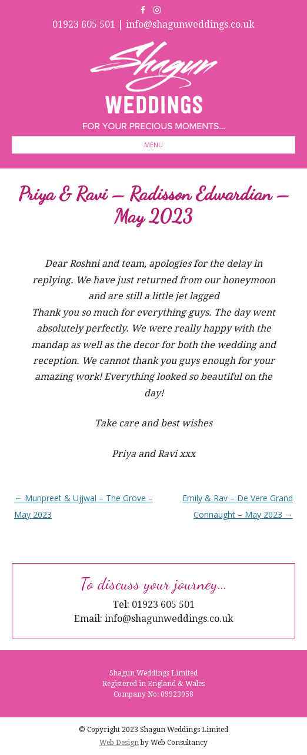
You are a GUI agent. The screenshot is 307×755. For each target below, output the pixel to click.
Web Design (119, 743)
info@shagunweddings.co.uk (190, 24)
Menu (153, 144)
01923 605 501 (83, 24)
